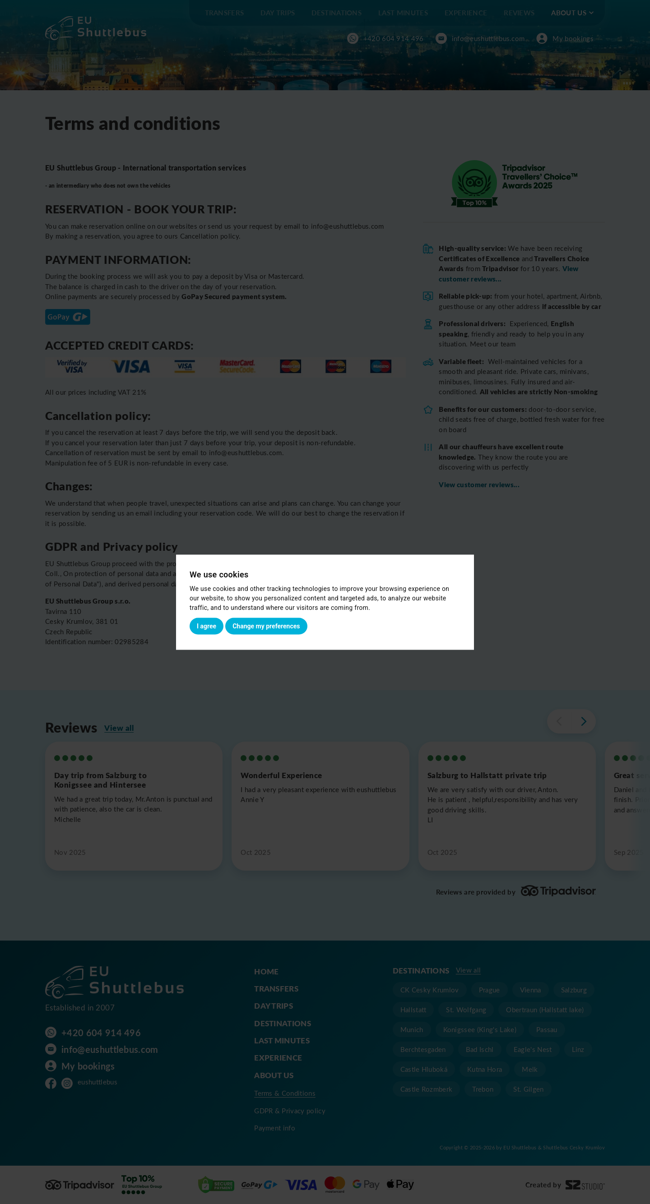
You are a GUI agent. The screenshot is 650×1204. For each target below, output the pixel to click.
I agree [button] (206, 625)
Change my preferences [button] (266, 625)
